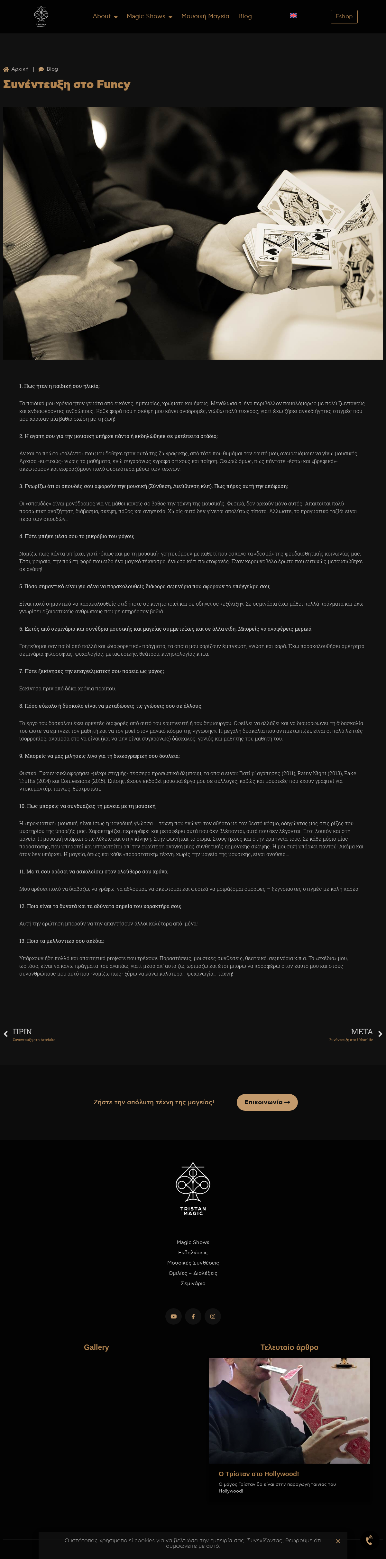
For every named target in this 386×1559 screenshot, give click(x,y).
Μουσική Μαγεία (205, 16)
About (105, 17)
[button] (338, 1541)
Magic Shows (149, 17)
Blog (245, 16)
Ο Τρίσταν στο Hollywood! (259, 1473)
